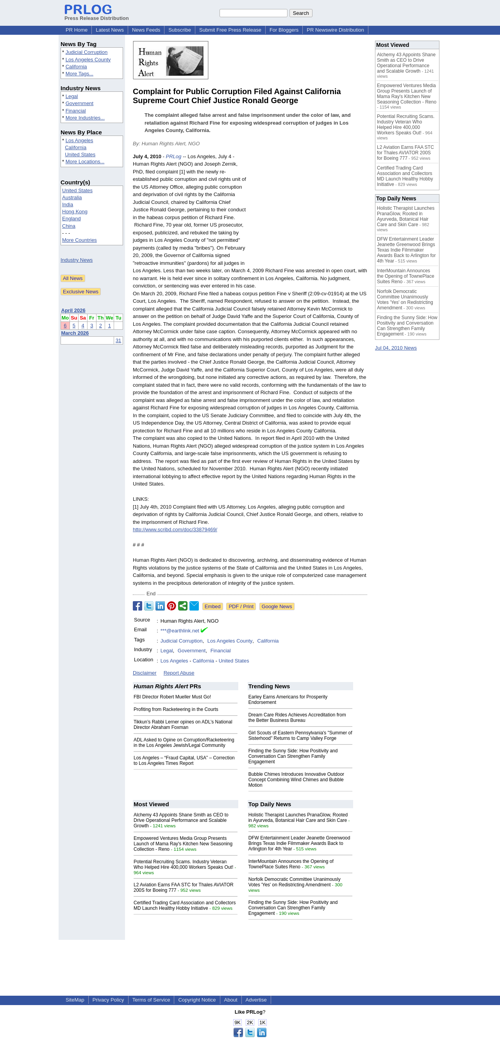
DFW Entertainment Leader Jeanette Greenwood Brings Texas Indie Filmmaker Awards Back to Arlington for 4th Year (299, 843)
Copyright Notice (197, 1000)
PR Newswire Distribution (335, 30)
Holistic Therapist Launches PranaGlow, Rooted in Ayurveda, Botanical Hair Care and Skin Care (298, 817)
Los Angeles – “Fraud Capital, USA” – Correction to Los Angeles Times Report (184, 760)
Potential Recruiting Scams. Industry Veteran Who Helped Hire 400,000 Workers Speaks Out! (183, 864)
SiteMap (75, 1000)
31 (118, 340)
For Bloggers (284, 30)
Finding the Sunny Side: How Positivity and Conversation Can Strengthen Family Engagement (293, 756)
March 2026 (75, 333)
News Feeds (146, 30)
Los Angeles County (88, 59)
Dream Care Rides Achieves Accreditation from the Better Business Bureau (297, 717)
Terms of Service (151, 1000)
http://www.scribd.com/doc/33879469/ (175, 529)
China (68, 226)
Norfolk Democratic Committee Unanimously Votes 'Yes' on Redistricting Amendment (294, 882)
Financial (76, 111)
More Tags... (79, 74)
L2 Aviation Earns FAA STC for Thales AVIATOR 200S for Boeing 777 (405, 153)
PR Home (77, 30)
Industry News (77, 260)
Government (80, 103)
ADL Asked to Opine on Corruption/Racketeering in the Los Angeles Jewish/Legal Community (184, 742)
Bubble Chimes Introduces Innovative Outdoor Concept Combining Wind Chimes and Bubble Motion (296, 779)
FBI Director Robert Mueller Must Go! (172, 697)
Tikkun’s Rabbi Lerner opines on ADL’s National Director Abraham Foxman (183, 724)
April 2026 (73, 310)
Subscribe (179, 30)
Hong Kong (75, 211)
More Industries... (85, 118)
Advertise (256, 1000)
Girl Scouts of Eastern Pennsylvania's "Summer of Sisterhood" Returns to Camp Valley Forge (300, 735)
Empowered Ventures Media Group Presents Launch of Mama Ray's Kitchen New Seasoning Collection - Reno (183, 844)
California (76, 67)
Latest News (110, 30)
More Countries (79, 240)
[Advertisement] (308, 210)
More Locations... (85, 161)
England (71, 218)
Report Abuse (179, 673)
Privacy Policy (108, 1000)
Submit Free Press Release (230, 30)
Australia (72, 197)
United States (80, 154)
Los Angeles (79, 140)
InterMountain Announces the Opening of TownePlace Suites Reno (291, 864)
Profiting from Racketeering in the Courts (176, 709)
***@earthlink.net (180, 631)
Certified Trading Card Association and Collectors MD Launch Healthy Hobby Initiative (185, 905)
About (231, 1000)
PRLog (174, 156)
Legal (72, 96)
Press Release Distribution (96, 15)
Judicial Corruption (87, 52)
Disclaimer (145, 673)
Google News (277, 606)
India (67, 204)
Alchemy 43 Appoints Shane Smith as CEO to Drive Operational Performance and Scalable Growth (181, 820)
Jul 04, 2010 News (396, 348)
